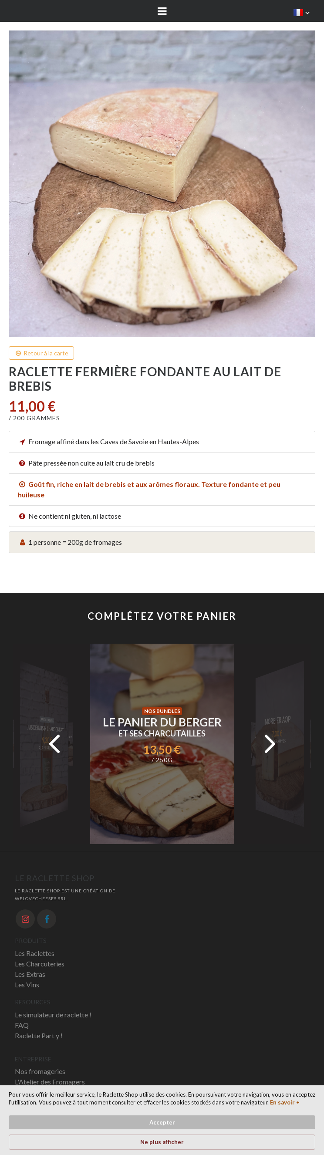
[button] (302, 12)
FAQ (22, 1025)
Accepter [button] (206, 1125)
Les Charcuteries (39, 963)
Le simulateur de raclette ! (53, 1014)
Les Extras (30, 974)
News (23, 1092)
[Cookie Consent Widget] (162, 1126)
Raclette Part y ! (39, 1035)
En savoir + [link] (70, 1141)
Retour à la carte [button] (41, 353)
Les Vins (27, 984)
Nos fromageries (40, 1071)
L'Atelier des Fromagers (50, 1081)
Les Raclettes (34, 953)
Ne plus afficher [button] (267, 1125)
